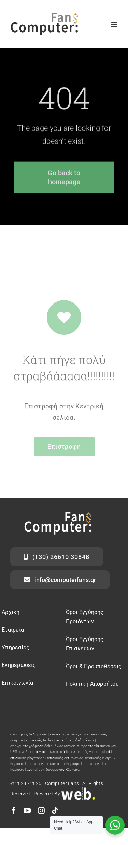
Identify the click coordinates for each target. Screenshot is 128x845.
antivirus (72, 746)
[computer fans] (44, 16)
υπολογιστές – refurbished (88, 752)
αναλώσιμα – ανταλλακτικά (42, 752)
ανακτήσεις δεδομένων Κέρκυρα (53, 769)
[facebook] (13, 810)
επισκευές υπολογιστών (69, 734)
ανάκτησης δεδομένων (28, 734)
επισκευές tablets (40, 740)
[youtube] (27, 810)
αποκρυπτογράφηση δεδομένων (36, 746)
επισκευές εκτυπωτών (65, 758)
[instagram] (41, 810)
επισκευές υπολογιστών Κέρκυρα (53, 764)
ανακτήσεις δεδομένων (75, 740)
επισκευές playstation (27, 758)
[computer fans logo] (58, 515)
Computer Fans (62, 783)
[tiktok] (55, 810)
